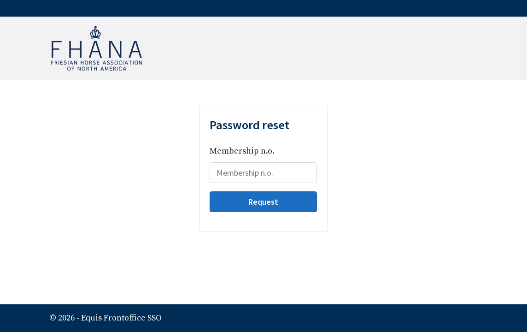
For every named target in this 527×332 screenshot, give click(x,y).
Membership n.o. (242, 151)
